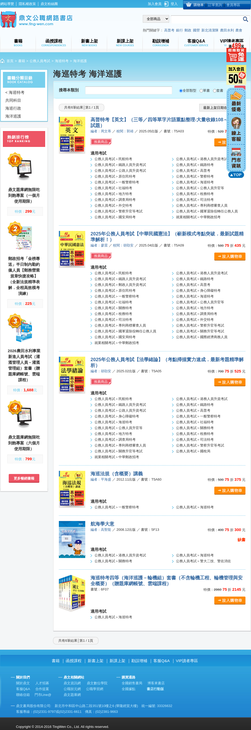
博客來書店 (156, 683)
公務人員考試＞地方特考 (113, 194)
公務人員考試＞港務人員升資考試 (202, 159)
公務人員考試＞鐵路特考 (195, 165)
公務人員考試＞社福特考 (113, 188)
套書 (219, 90)
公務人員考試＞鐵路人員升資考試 (120, 165)
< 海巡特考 (15, 92)
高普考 (169, 30)
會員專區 (233, 5)
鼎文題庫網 (72, 695)
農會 (238, 30)
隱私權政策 (27, 4)
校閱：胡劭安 (123, 245)
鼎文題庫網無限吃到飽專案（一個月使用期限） (24, 195)
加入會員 (155, 4)
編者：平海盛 (101, 479)
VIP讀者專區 (187, 660)
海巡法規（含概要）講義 (117, 473)
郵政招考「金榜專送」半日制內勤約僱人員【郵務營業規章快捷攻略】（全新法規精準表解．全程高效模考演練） (24, 276)
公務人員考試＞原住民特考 (115, 176)
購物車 (198, 5)
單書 (206, 90)
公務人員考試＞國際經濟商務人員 (202, 337)
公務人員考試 (40, 61)
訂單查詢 (215, 5)
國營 (196, 30)
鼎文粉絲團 (49, 4)
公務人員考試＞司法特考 (195, 200)
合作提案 (42, 689)
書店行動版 (155, 689)
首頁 (10, 61)
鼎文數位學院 (97, 683)
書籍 (21, 61)
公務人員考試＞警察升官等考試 (118, 211)
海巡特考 (62, 61)
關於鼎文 (23, 683)
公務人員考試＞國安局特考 (115, 217)
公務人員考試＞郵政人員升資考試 (120, 285)
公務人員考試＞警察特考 (195, 176)
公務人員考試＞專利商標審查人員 (202, 205)
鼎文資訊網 (72, 683)
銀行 (179, 30)
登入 (174, 4)
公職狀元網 (72, 689)
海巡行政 (13, 108)
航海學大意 (102, 524)
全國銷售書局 (132, 683)
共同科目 (13, 100)
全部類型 (189, 90)
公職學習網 (94, 689)
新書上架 (95, 660)
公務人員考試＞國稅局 (193, 451)
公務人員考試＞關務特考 (113, 308)
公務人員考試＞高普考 (193, 171)
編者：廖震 (99, 245)
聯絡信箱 (23, 695)
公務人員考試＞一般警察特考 (116, 182)
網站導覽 (7, 4)
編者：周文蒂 (101, 131)
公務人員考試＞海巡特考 (195, 182)
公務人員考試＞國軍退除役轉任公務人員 (207, 211)
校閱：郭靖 (125, 131)
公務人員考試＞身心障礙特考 (198, 290)
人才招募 (42, 683)
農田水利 (227, 30)
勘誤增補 (139, 660)
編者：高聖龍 (101, 530)
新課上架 (117, 660)
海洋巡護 (13, 116)
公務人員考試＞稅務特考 (195, 194)
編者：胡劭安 (101, 371)
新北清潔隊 (210, 30)
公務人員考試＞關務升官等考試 (200, 331)
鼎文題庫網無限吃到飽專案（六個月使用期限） (24, 443)
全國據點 (128, 689)
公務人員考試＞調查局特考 (115, 200)
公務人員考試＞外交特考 (113, 205)
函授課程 (74, 660)
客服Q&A (161, 660)
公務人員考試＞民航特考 (113, 159)
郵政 (187, 30)
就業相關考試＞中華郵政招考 (198, 217)
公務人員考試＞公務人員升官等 (200, 188)
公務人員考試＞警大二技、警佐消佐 (203, 561)
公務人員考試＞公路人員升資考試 (120, 171)
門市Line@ (43, 695)
